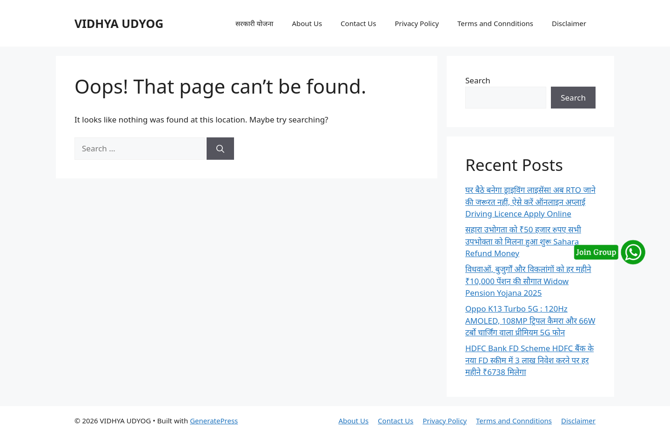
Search (477, 80)
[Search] (220, 148)
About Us (307, 23)
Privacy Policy (417, 23)
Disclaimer (569, 23)
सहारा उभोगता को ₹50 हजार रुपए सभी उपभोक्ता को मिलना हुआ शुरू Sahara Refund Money (523, 241)
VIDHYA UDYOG (118, 23)
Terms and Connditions (495, 23)
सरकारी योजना (254, 23)
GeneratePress (214, 420)
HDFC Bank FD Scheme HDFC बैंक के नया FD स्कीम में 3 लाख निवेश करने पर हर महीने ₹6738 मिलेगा (529, 360)
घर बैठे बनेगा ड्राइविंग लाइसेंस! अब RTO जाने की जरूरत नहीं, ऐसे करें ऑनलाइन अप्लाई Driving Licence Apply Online (530, 201)
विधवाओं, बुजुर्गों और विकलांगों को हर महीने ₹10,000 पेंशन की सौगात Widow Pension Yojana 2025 (528, 281)
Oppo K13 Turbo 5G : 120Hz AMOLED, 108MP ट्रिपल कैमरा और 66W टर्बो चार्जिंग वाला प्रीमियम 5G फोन (530, 320)
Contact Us (358, 23)
